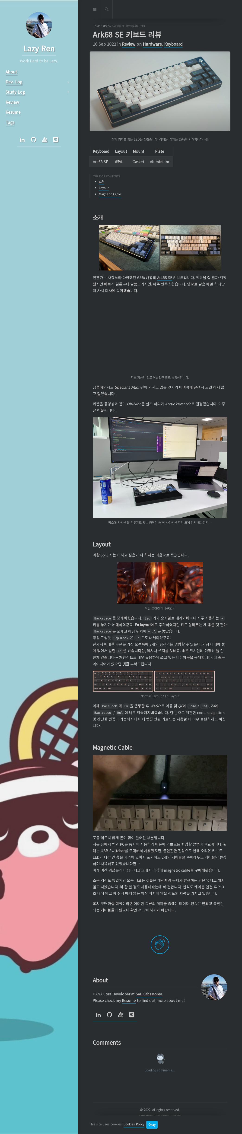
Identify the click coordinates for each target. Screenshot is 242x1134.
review (106, 26)
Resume (129, 1000)
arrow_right (68, 82)
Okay (152, 1124)
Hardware (152, 44)
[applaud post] (160, 944)
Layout (104, 188)
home (96, 26)
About (11, 72)
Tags (10, 122)
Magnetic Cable (110, 194)
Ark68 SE (164, 277)
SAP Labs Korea (149, 994)
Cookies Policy (134, 1124)
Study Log (15, 92)
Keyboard (173, 44)
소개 (101, 181)
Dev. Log (14, 82)
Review (128, 44)
